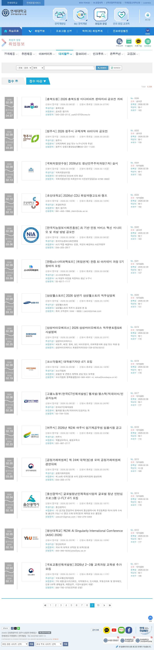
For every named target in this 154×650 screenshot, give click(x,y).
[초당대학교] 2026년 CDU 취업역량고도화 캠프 (76, 195)
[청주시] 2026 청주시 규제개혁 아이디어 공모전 (76, 131)
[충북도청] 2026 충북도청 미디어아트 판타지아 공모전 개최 (84, 99)
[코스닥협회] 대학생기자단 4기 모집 (68, 362)
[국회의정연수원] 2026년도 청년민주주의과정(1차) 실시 (81, 163)
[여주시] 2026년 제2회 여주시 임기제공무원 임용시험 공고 (83, 428)
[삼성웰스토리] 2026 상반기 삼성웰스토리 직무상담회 (80, 295)
